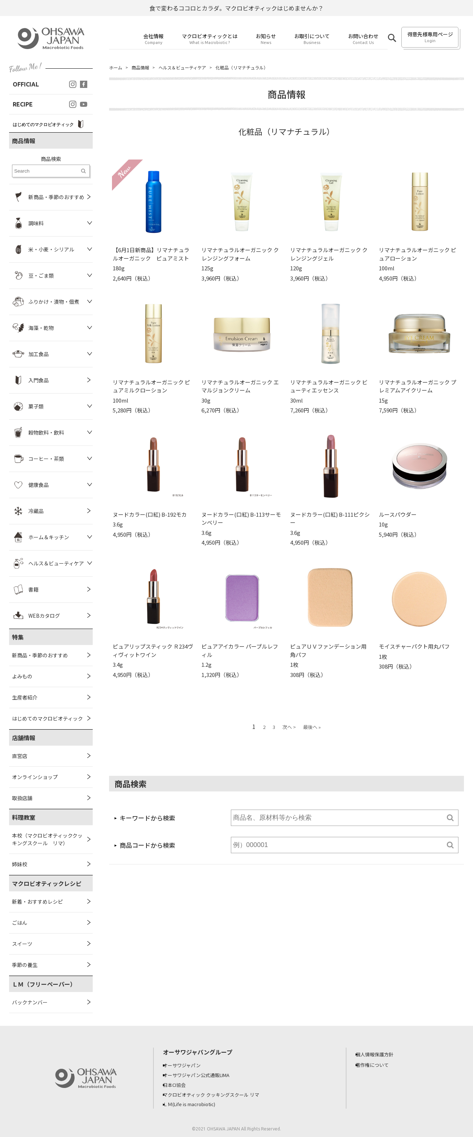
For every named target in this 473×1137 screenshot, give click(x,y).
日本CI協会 (179, 1083)
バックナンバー (30, 1002)
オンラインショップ (35, 777)
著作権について (378, 1064)
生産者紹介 (24, 697)
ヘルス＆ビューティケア (191, 67)
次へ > (289, 727)
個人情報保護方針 (380, 1054)
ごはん (19, 922)
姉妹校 (19, 864)
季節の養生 (24, 964)
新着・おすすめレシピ (37, 901)
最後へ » (312, 727)
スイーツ (22, 943)
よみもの (22, 676)
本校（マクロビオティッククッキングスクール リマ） (47, 839)
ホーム (116, 67)
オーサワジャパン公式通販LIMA (203, 1074)
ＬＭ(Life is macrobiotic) (197, 1102)
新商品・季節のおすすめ (40, 655)
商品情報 (144, 67)
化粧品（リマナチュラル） (259, 67)
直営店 (19, 755)
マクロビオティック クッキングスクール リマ (219, 1093)
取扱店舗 (22, 798)
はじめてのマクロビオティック (47, 718)
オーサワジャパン (187, 1065)
